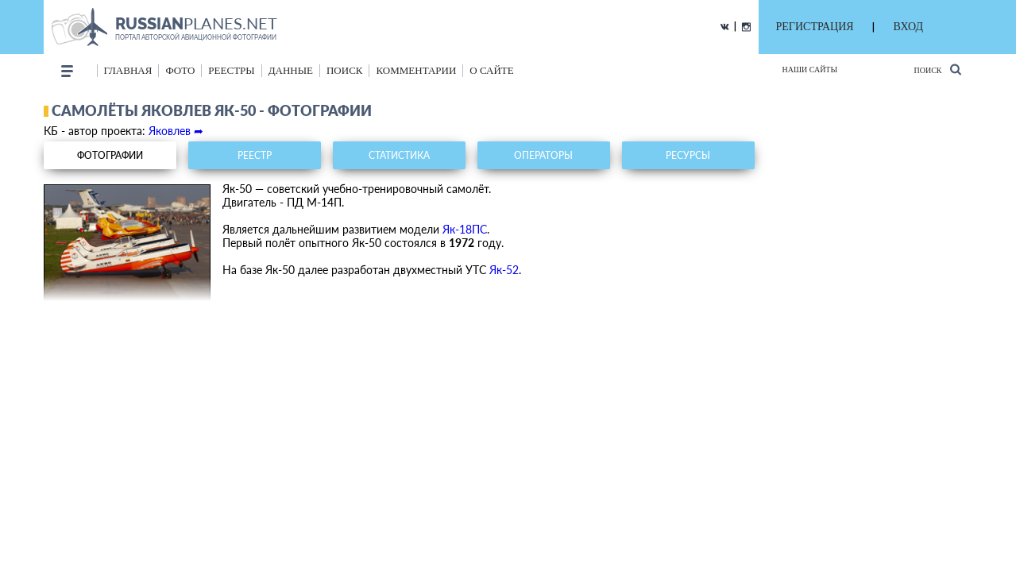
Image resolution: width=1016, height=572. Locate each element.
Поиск (937, 69)
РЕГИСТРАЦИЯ (815, 27)
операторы (543, 155)
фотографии (110, 155)
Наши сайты (810, 69)
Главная (128, 70)
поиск (344, 70)
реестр (255, 155)
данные (290, 70)
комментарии (416, 70)
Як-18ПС (464, 229)
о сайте (491, 70)
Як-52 (504, 269)
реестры (231, 70)
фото (180, 70)
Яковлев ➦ (176, 130)
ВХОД (908, 27)
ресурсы (688, 155)
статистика (399, 155)
